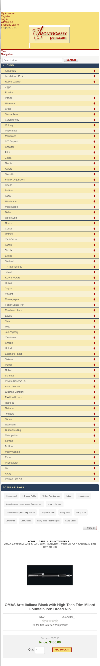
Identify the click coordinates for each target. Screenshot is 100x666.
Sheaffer (9, 147)
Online (8, 370)
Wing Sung (11, 217)
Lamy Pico (10, 521)
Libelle (8, 185)
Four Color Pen (54, 504)
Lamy (8, 196)
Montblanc (10, 136)
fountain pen (83, 496)
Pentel (8, 364)
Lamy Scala (26, 521)
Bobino (8, 446)
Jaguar (8, 288)
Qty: (31, 649)
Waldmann (11, 201)
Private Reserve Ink (15, 381)
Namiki (8, 163)
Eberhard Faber (13, 353)
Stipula (8, 419)
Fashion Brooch (13, 397)
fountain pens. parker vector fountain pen (24, 504)
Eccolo (8, 315)
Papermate (11, 130)
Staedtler (10, 174)
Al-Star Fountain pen (51, 496)
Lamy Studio (70, 521)
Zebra (8, 157)
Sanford (9, 261)
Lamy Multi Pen (47, 512)
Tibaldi (8, 272)
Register (5, 16)
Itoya (7, 326)
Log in (4, 19)
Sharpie (9, 343)
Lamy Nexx (65, 512)
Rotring (9, 125)
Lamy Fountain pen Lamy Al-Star (20, 512)
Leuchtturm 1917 (14, 76)
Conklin (9, 228)
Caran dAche (12, 119)
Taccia (8, 250)
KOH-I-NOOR (12, 277)
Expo (7, 457)
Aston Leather (12, 386)
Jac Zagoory (11, 332)
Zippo (8, 87)
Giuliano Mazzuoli (14, 392)
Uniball (8, 348)
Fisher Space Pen (14, 304)
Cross (8, 108)
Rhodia (9, 92)
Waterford (10, 424)
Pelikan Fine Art (13, 479)
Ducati (8, 283)
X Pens (9, 441)
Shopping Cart (9, 27)
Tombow (9, 413)
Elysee (8, 255)
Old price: (45, 638)
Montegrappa (12, 299)
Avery (8, 473)
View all (91, 528)
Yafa (7, 321)
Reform (9, 234)
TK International (13, 266)
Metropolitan (11, 435)
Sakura (9, 359)
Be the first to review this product (50, 625)
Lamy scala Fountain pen (48, 521)
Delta (8, 212)
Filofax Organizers (15, 179)
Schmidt (9, 375)
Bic (6, 468)
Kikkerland (10, 70)
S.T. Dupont (11, 141)
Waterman (10, 103)
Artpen (69, 496)
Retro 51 (9, 402)
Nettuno (9, 408)
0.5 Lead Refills (29, 496)
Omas (8, 223)
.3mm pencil (11, 496)
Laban (8, 245)
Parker (8, 98)
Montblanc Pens (13, 310)
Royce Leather (13, 81)
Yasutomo (10, 337)
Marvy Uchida (12, 451)
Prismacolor (11, 462)
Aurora (8, 168)
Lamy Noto (81, 512)
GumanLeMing (13, 430)
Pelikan (9, 190)
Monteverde (11, 206)
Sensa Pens (11, 114)
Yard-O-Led (11, 239)
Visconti (9, 294)
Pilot (7, 152)
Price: (43, 642)
